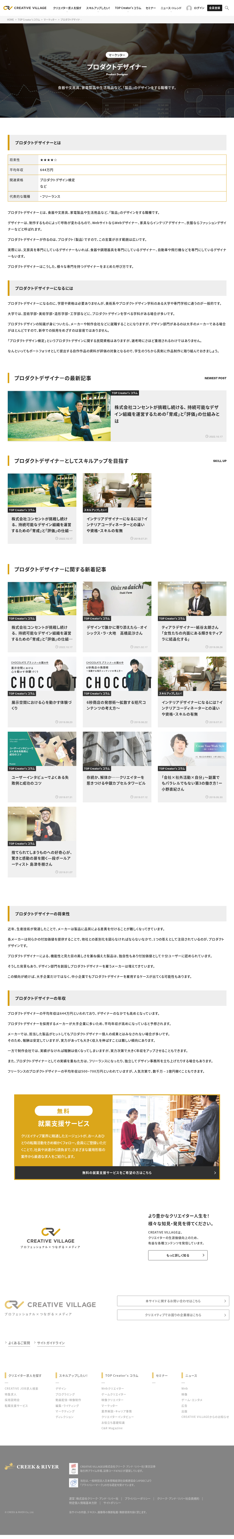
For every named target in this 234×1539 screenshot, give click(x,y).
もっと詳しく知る (174, 1258)
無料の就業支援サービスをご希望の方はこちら (117, 1174)
